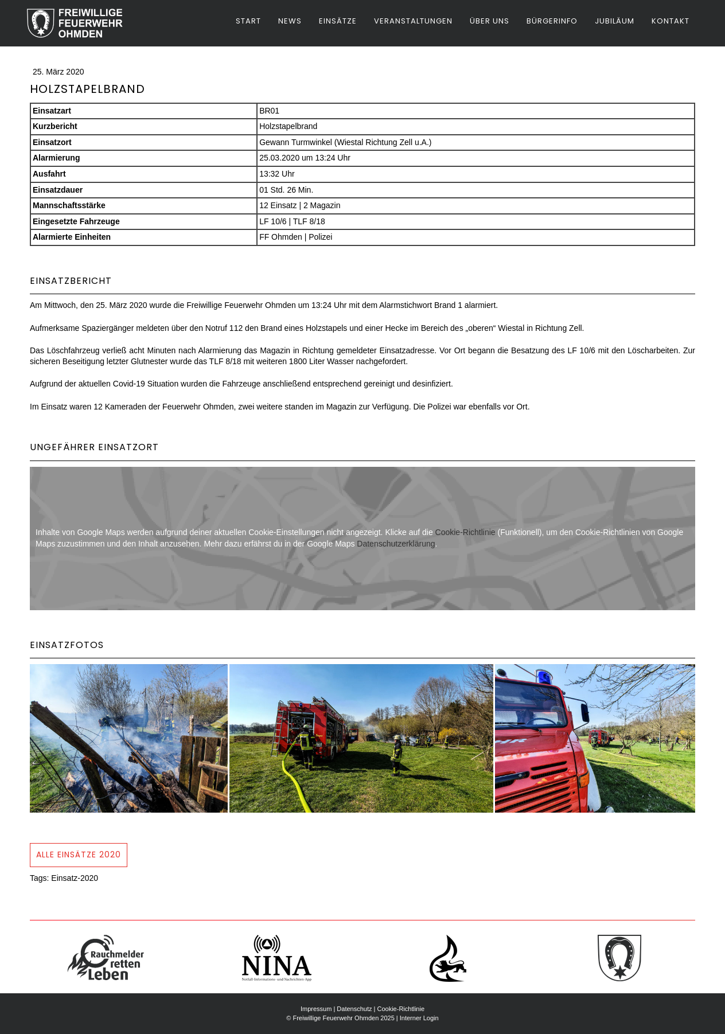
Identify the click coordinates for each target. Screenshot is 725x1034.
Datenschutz (354, 1008)
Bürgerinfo (552, 20)
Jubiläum (614, 20)
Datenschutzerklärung (396, 543)
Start (248, 20)
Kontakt (670, 20)
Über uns (489, 20)
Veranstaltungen (413, 20)
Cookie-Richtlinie (465, 532)
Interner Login (419, 1018)
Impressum (316, 1008)
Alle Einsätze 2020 (78, 854)
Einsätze (338, 20)
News (290, 20)
